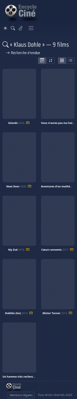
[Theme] (5, 28)
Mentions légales (21, 395)
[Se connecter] (21, 28)
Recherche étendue (23, 52)
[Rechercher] (13, 28)
